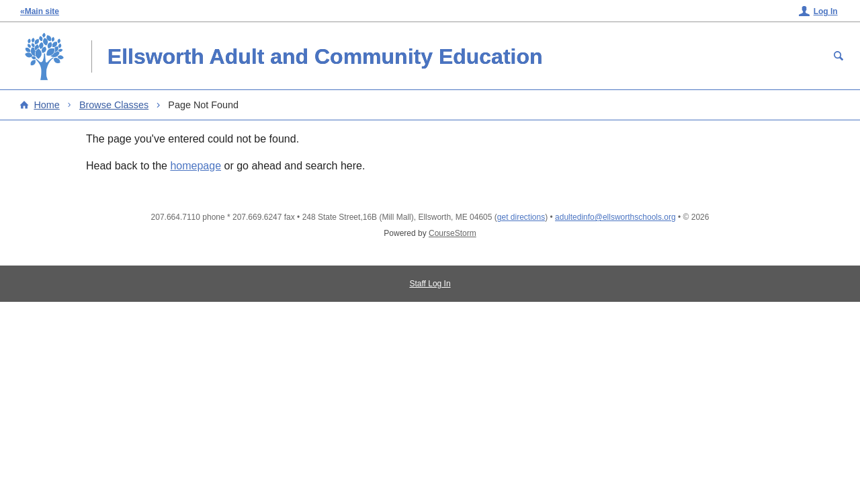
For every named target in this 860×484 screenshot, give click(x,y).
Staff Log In (429, 283)
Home (46, 104)
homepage (195, 165)
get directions (521, 217)
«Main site (39, 11)
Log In (826, 11)
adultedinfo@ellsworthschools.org (615, 217)
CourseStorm (452, 233)
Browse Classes (113, 104)
